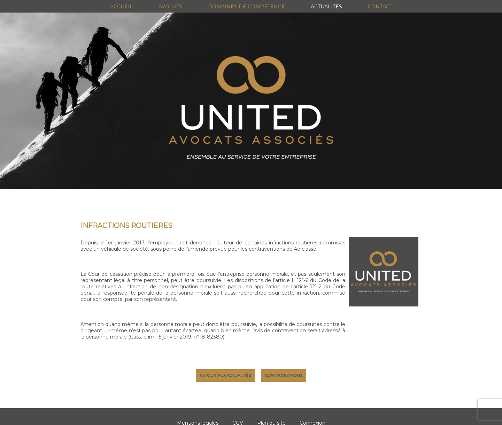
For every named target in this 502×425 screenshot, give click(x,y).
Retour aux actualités (225, 375)
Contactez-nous (283, 375)
